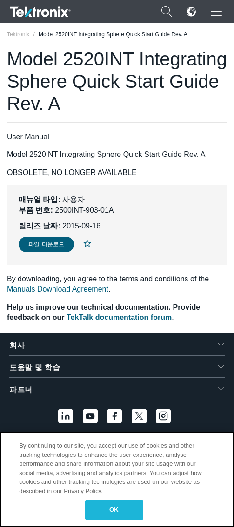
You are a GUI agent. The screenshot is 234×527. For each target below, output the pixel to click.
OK (114, 509)
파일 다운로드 (46, 244)
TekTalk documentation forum (119, 317)
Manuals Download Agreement (57, 289)
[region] (117, 479)
